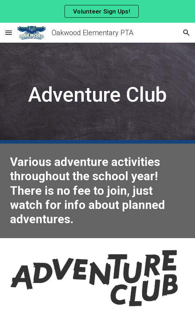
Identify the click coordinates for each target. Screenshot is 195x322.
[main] (97, 93)
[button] (8, 32)
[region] (97, 11)
